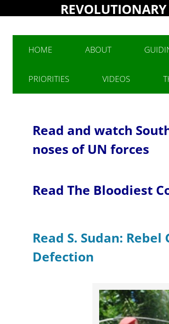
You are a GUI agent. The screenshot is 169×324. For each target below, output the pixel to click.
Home (40, 49)
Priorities (48, 78)
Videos (116, 78)
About (98, 49)
